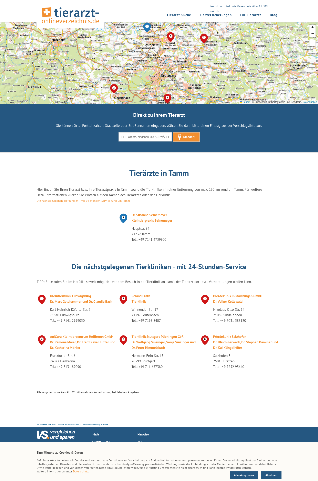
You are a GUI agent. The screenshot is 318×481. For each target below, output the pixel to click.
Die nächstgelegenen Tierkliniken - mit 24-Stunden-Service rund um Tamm (83, 201)
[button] (147, 27)
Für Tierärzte (251, 15)
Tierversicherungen (215, 15)
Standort (186, 137)
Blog (273, 15)
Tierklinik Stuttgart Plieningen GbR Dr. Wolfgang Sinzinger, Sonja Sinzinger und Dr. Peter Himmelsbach (164, 342)
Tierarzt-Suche (178, 15)
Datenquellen (309, 102)
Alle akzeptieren (244, 475)
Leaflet (245, 102)
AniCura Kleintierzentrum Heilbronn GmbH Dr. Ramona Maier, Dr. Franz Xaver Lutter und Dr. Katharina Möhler (82, 342)
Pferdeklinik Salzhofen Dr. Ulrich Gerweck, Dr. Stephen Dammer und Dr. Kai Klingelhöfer (245, 342)
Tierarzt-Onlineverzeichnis (68, 424)
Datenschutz (80, 471)
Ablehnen (271, 475)
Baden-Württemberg (91, 424)
